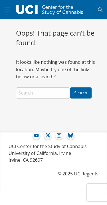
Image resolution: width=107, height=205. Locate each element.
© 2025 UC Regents (77, 174)
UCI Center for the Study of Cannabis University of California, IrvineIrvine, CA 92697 (47, 153)
